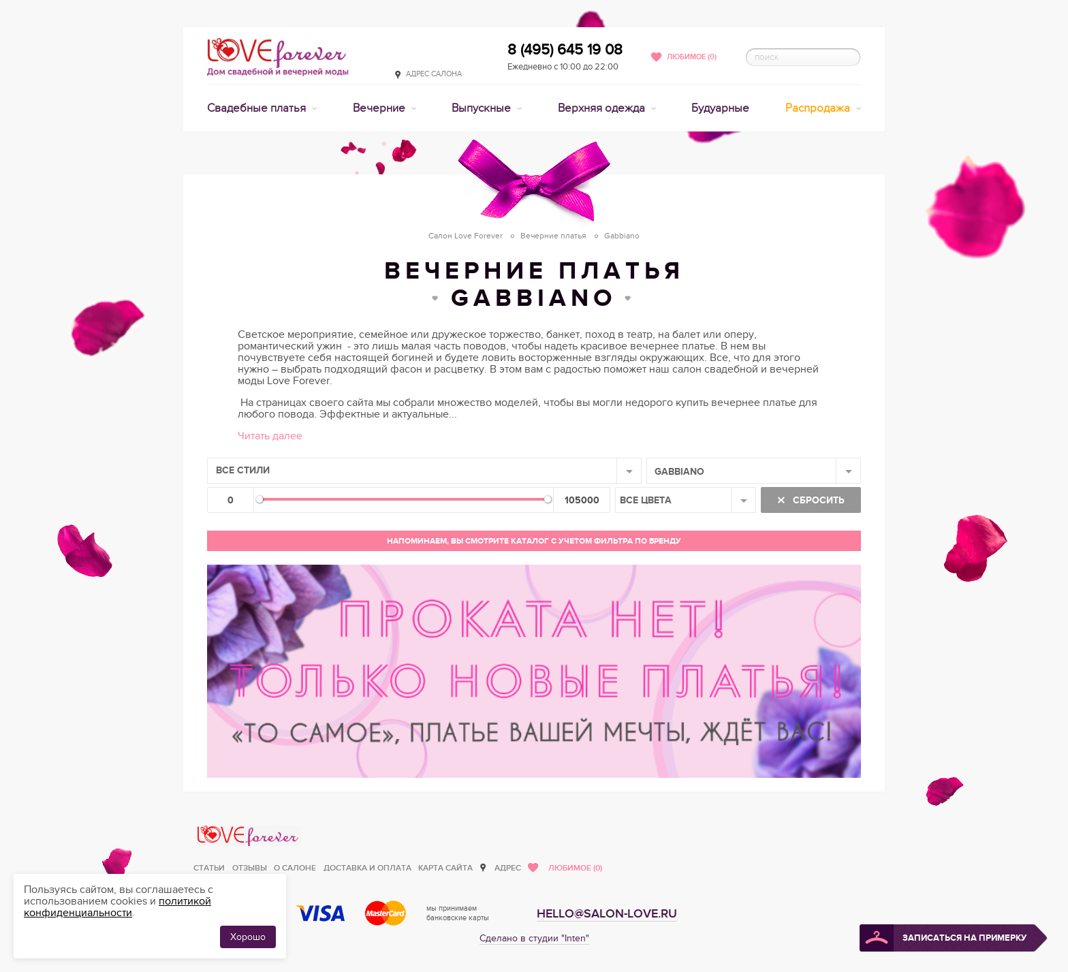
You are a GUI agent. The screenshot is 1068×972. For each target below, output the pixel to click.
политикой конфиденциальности (117, 907)
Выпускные (483, 108)
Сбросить (817, 500)
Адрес (507, 868)
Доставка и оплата (367, 868)
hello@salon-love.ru (607, 914)
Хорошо (248, 937)
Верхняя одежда (603, 108)
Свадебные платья (258, 108)
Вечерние (380, 108)
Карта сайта (445, 868)
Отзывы (249, 868)
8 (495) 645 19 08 (565, 50)
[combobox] (424, 471)
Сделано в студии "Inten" (534, 938)
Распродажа (819, 108)
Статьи (209, 868)
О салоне (295, 868)
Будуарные (720, 108)
